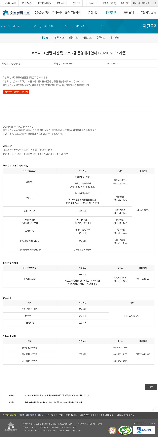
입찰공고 (73, 37)
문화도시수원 (62, 3)
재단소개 (129, 12)
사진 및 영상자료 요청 (105, 415)
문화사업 (75, 12)
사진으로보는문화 (87, 415)
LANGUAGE (108, 3)
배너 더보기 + (150, 423)
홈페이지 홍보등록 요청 (125, 415)
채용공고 (87, 37)
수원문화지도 (26, 3)
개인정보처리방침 (10, 415)
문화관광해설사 (71, 415)
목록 (151, 387)
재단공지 (80, 26)
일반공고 (59, 37)
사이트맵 (59, 415)
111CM (76, 3)
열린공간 (111, 12)
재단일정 (114, 37)
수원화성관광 (42, 12)
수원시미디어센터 (44, 3)
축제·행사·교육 (61, 12)
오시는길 (49, 415)
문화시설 (93, 12)
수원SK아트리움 (9, 3)
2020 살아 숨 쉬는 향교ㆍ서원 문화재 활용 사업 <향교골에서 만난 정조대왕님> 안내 (57, 395)
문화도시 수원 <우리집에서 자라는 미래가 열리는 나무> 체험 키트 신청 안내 (53, 402)
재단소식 (48, 26)
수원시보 (100, 37)
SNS (122, 3)
